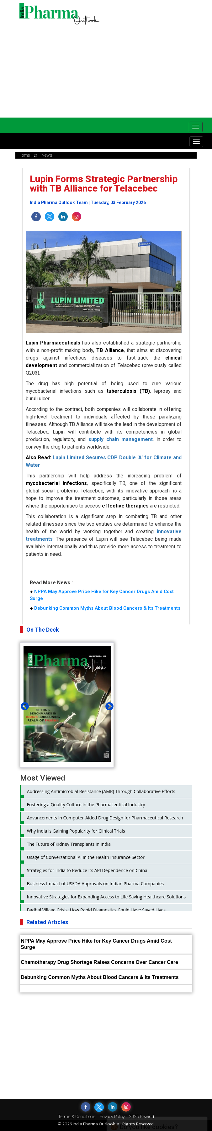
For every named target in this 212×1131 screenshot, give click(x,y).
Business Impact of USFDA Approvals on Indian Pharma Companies (95, 883)
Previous (23, 705)
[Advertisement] (115, 69)
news (46, 155)
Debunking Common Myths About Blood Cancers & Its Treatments (105, 608)
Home (24, 155)
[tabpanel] (67, 705)
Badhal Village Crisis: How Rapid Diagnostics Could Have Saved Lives (96, 910)
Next (108, 705)
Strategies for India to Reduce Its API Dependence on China (87, 870)
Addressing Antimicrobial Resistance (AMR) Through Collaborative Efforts (101, 791)
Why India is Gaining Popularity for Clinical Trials (76, 831)
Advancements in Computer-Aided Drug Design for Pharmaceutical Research (105, 818)
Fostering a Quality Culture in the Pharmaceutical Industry (86, 804)
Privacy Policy (112, 1116)
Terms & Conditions (77, 1116)
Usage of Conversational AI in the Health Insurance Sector (86, 857)
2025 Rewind (141, 1116)
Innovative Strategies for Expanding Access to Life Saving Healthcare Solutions (106, 897)
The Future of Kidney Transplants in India (69, 844)
